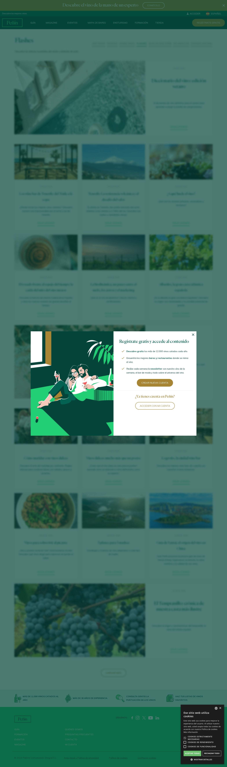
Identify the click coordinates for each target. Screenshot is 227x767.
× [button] (220, 708)
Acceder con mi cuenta (155, 405)
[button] (202, 759)
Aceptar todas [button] (192, 753)
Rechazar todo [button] (212, 753)
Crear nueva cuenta (154, 382)
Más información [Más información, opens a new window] (191, 732)
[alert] (202, 734)
